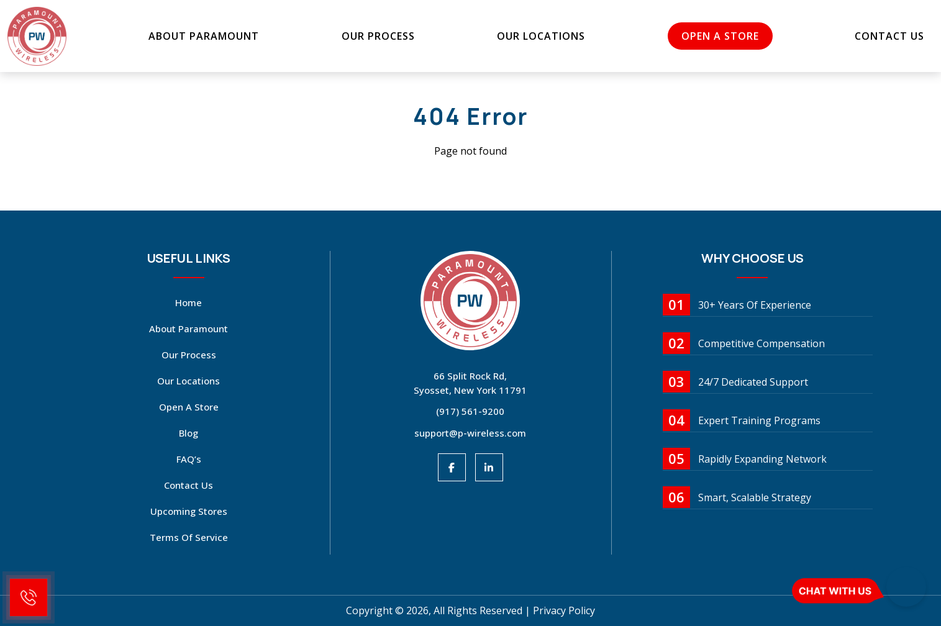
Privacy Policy (564, 610)
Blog (188, 433)
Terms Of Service (189, 537)
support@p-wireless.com (470, 433)
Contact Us (881, 36)
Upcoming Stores (188, 511)
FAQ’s (188, 459)
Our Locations (539, 36)
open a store (715, 36)
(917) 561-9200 (470, 411)
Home (188, 302)
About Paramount (209, 36)
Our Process (380, 36)
